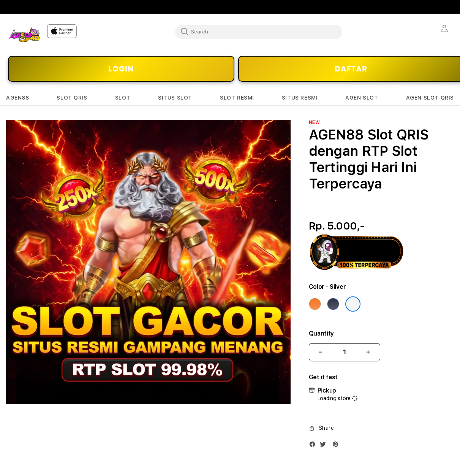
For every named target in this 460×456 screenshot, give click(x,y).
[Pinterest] (337, 445)
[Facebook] (314, 445)
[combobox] (258, 31)
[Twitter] (324, 445)
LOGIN (121, 68)
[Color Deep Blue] (333, 304)
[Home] (23, 34)
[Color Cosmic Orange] (315, 304)
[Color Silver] (352, 304)
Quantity (321, 333)
